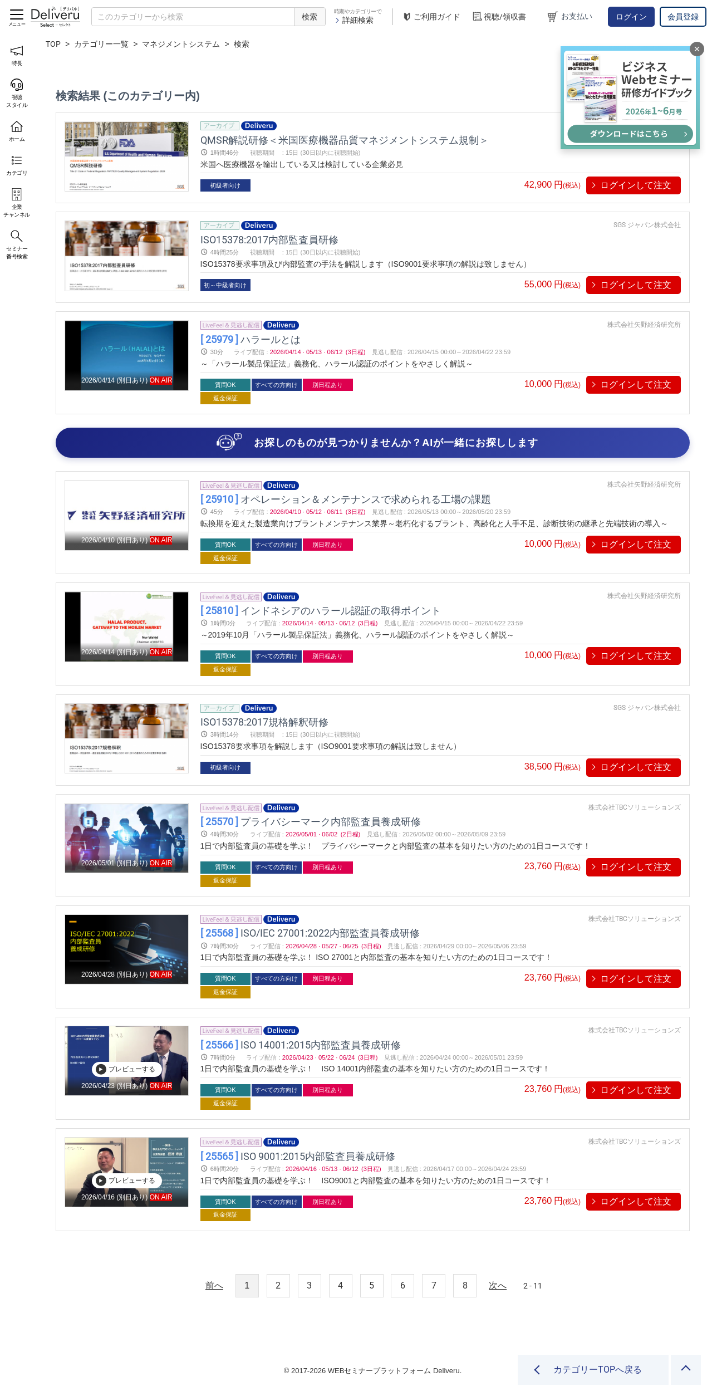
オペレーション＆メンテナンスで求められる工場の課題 (345, 499)
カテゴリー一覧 (101, 44)
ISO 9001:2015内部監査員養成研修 (297, 1156)
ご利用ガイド (430, 17)
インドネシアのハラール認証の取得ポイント (320, 610)
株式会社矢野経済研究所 (644, 325)
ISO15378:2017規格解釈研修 (264, 722)
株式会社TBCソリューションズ (634, 807)
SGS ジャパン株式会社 (647, 225)
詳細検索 (354, 20)
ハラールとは (250, 339)
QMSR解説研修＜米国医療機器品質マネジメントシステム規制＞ (344, 139)
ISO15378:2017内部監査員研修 (269, 239)
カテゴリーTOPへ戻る (597, 1369)
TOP (53, 44)
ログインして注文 (635, 185)
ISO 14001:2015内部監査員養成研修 (300, 1044)
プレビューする (125, 1069)
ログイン (631, 16)
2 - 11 (532, 1285)
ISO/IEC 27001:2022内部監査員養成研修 (310, 933)
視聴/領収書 (499, 17)
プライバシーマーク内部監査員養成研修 (310, 821)
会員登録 (683, 16)
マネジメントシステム (181, 44)
